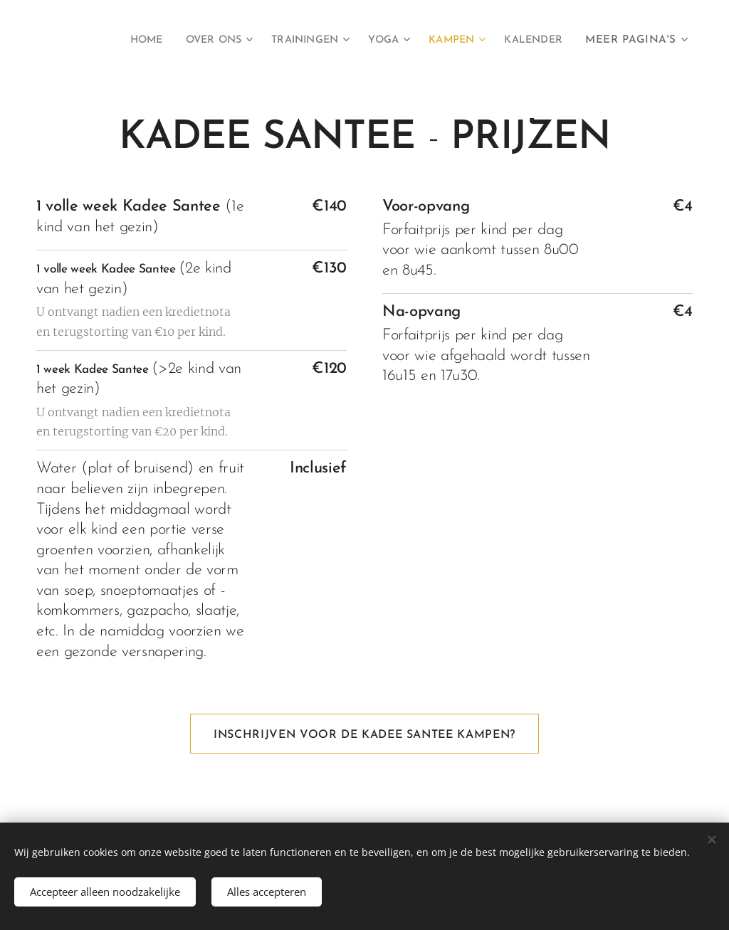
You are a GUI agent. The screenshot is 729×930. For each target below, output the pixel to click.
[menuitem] (119, 40)
